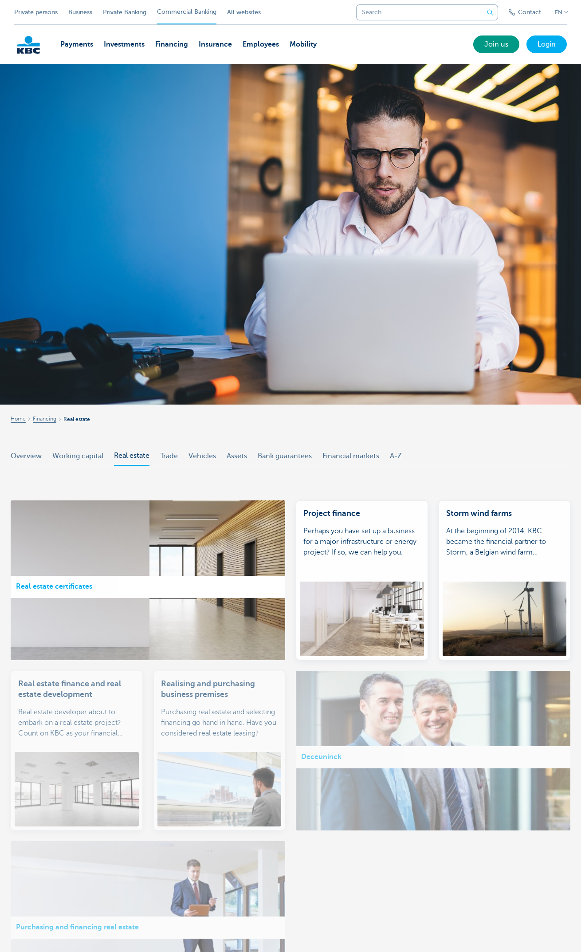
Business (80, 12)
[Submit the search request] (490, 12)
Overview (26, 456)
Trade (169, 456)
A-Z (396, 456)
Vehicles (202, 456)
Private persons (36, 12)
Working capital (77, 456)
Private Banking (124, 12)
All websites (244, 12)
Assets (237, 456)
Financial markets (350, 456)
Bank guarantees (285, 456)
